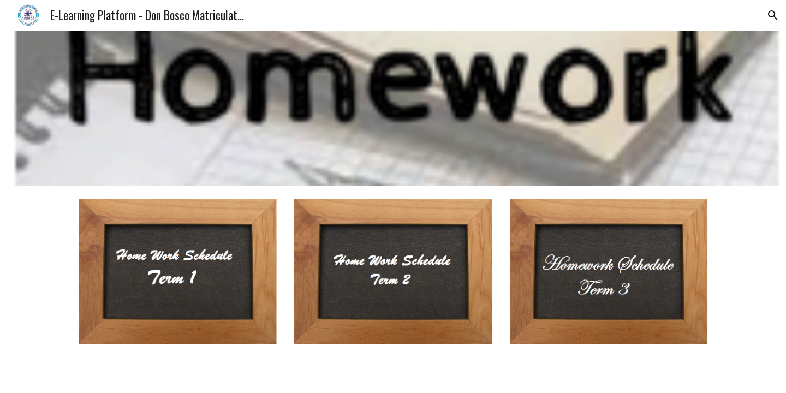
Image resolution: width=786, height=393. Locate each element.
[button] (773, 15)
